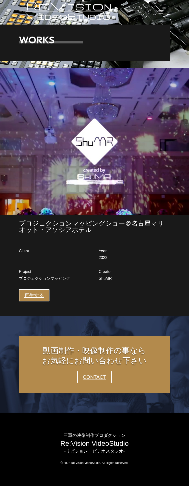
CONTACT (94, 377)
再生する (34, 295)
